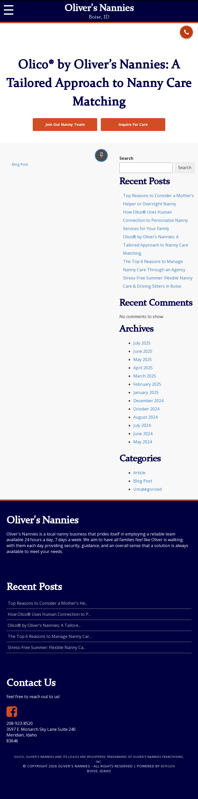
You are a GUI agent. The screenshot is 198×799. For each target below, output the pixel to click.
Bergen (168, 766)
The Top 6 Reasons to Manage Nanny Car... (50, 636)
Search (126, 158)
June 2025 (142, 351)
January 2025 (146, 392)
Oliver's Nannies (99, 9)
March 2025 (144, 376)
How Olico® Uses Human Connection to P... (49, 614)
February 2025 (147, 384)
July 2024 (142, 425)
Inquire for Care (133, 124)
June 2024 (142, 433)
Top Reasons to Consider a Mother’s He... (47, 603)
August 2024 (145, 417)
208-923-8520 (19, 723)
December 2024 (148, 400)
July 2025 (142, 343)
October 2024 (146, 409)
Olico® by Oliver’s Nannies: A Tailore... (44, 625)
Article (139, 473)
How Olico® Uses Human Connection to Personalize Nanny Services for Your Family (155, 220)
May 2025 (142, 359)
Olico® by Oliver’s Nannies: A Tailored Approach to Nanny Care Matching (155, 245)
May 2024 (142, 442)
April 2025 (143, 368)
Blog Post (20, 164)
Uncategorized (147, 489)
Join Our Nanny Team (65, 124)
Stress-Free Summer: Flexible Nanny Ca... (47, 647)
